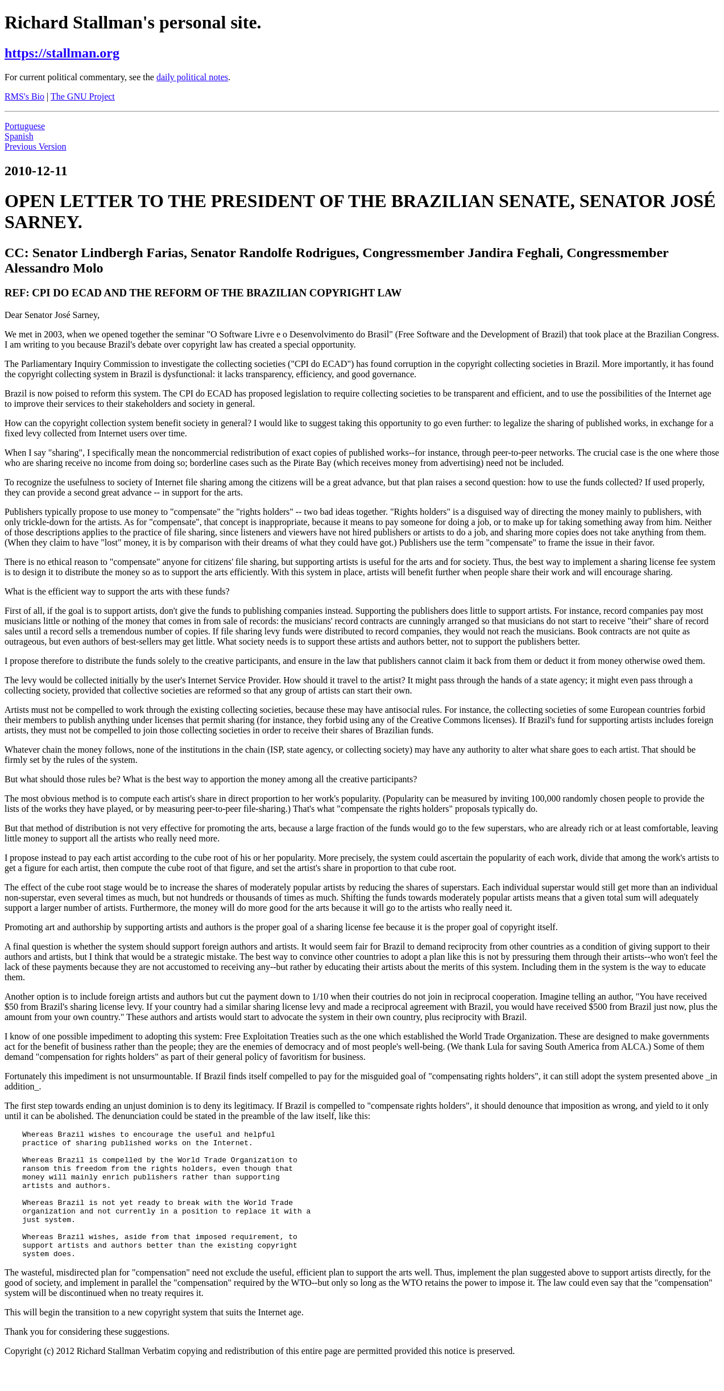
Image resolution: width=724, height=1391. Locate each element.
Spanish (19, 136)
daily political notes (192, 77)
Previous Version (36, 146)
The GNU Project (83, 96)
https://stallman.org (62, 53)
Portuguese (25, 126)
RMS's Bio (24, 96)
